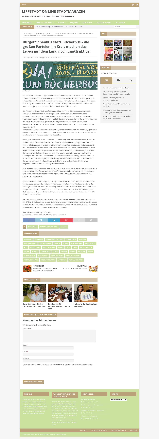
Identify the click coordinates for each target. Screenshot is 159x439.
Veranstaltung (57, 255)
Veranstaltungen (73, 255)
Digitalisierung (45, 243)
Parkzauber (45, 251)
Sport (90, 251)
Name (25, 345)
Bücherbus (32, 226)
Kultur (61, 22)
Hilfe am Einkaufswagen (89, 416)
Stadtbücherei (29, 255)
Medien (35, 251)
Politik (55, 57)
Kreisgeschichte (86, 247)
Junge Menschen (49, 247)
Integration (35, 247)
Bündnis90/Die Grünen (48, 226)
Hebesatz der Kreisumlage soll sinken (85, 305)
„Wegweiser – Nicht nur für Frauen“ (92, 410)
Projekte (74, 22)
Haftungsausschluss (119, 430)
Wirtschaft (62, 260)
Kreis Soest (87, 22)
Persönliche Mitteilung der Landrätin (116, 88)
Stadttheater (43, 255)
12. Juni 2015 (86, 407)
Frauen (65, 243)
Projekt (64, 251)
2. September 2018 (32, 57)
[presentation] (38, 371)
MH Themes (62, 434)
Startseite (26, 22)
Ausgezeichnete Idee (88, 399)
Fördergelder (76, 243)
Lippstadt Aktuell (44, 22)
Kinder (60, 247)
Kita (68, 247)
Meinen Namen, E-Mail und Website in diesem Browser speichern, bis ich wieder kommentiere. (58, 364)
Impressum (133, 430)
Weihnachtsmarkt (48, 260)
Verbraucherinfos (31, 260)
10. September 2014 (88, 401)
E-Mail (25, 351)
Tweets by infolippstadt (108, 73)
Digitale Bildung (30, 243)
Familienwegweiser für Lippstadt (92, 405)
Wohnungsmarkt (76, 260)
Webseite (26, 358)
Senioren (81, 251)
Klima (75, 247)
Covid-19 (82, 239)
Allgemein (120, 22)
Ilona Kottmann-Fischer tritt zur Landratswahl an (34, 305)
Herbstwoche (90, 243)
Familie (57, 243)
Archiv (24, 5)
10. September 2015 (88, 418)
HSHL (25, 247)
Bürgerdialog (71, 239)
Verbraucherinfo (104, 22)
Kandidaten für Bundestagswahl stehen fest (59, 306)
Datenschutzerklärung (99, 430)
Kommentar (27, 328)
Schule (72, 251)
